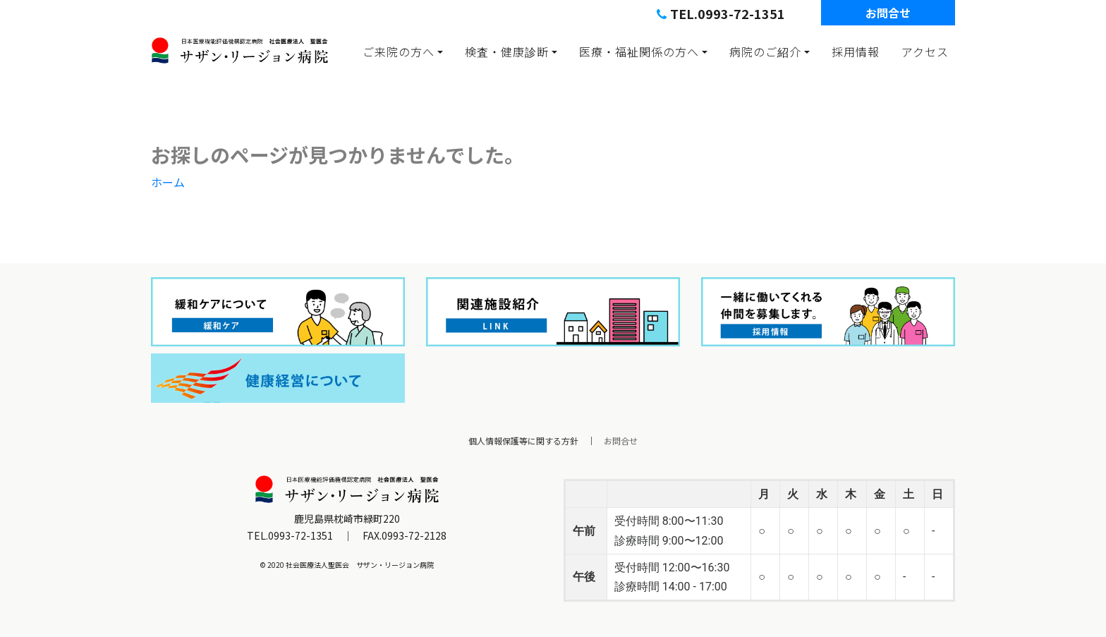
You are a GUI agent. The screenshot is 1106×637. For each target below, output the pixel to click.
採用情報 (856, 51)
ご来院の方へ (399, 51)
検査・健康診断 (507, 51)
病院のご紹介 (765, 51)
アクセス (925, 51)
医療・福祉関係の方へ (639, 51)
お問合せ (888, 12)
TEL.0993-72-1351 (721, 13)
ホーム (168, 182)
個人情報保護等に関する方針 (523, 441)
